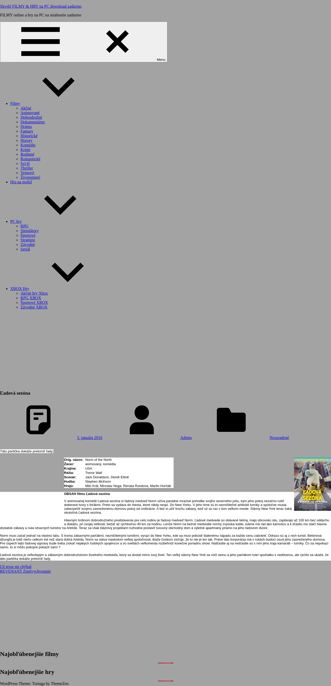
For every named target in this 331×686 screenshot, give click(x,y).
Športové (28, 235)
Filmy (53, 103)
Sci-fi (25, 163)
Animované (30, 113)
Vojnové (27, 173)
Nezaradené (279, 437)
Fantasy (27, 131)
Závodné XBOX (34, 307)
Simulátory (30, 230)
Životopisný (30, 177)
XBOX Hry (58, 288)
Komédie (28, 145)
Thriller (27, 168)
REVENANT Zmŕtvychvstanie (25, 571)
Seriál (25, 249)
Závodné (28, 244)
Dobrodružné (31, 117)
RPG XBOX (31, 298)
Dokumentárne (33, 122)
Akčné (26, 108)
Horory (26, 140)
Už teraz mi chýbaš (16, 566)
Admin (186, 437)
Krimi (25, 149)
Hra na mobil (21, 182)
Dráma (26, 126)
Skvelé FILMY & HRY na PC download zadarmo (41, 6)
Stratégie (28, 240)
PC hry (54, 221)
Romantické (30, 159)
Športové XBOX (34, 302)
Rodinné (27, 154)
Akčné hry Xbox (34, 293)
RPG (24, 226)
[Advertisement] (165, 349)
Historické (29, 136)
